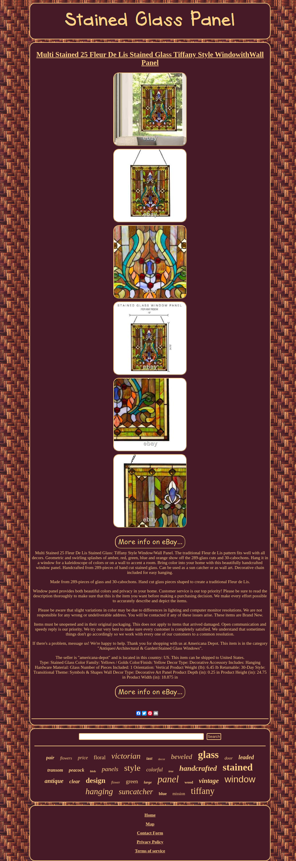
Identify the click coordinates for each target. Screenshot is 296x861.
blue (163, 793)
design (96, 780)
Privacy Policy (150, 842)
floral (100, 757)
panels (110, 769)
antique (54, 780)
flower (115, 782)
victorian (125, 755)
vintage (209, 780)
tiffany (202, 791)
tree (171, 771)
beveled (181, 756)
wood (188, 782)
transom (55, 770)
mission (179, 794)
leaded (246, 757)
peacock (76, 770)
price (83, 757)
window (240, 779)
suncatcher (136, 791)
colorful (154, 770)
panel (168, 779)
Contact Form (150, 833)
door (229, 758)
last (149, 759)
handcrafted (198, 768)
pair (50, 757)
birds (93, 771)
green (132, 781)
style (132, 768)
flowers (66, 758)
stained (238, 767)
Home (150, 815)
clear (74, 781)
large (148, 782)
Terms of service (150, 851)
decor (161, 759)
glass (208, 754)
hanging (99, 791)
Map (150, 824)
